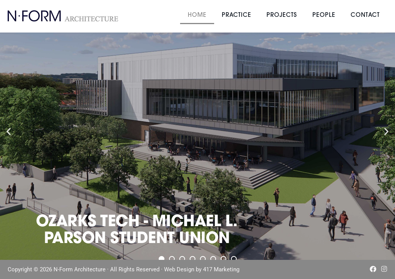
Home (197, 15)
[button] (8, 131)
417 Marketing (221, 269)
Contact (365, 15)
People (323, 15)
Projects (282, 15)
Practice (236, 15)
